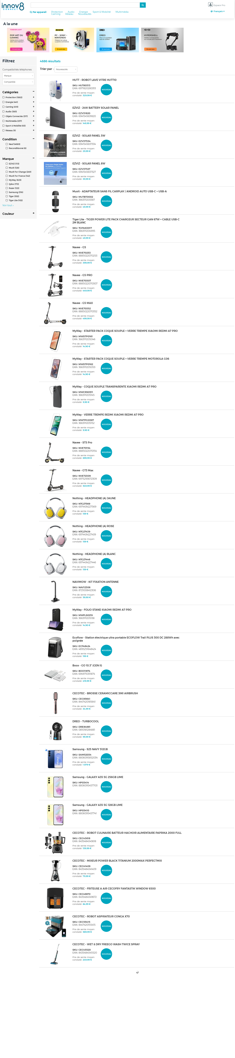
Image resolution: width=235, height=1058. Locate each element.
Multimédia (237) (12, 121)
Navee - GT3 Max (82, 470)
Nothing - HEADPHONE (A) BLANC (94, 554)
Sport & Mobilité (102, 11)
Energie (83, 11)
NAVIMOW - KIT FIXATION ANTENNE (95, 581)
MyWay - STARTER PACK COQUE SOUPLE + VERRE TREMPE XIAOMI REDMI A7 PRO (125, 330)
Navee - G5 (79, 247)
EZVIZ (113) (12, 163)
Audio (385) (9, 111)
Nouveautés (84, 14)
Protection (57, 11)
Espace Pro (216, 5)
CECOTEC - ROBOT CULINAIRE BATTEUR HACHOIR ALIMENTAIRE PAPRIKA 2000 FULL (126, 832)
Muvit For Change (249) (18, 172)
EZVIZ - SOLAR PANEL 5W (88, 135)
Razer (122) (12, 188)
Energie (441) (10, 102)
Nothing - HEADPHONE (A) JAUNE (94, 498)
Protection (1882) (12, 97)
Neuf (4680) (13, 144)
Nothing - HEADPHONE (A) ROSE (93, 526)
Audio (71, 11)
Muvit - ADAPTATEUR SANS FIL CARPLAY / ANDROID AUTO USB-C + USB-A (119, 191)
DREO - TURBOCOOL (85, 721)
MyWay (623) (13, 180)
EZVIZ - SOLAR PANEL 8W (88, 163)
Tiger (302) (12, 196)
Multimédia (122, 11)
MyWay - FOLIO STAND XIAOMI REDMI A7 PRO (102, 609)
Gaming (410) (10, 107)
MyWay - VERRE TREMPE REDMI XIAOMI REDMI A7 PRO (108, 414)
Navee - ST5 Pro (82, 442)
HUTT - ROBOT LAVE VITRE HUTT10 (94, 79)
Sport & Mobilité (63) (14, 126)
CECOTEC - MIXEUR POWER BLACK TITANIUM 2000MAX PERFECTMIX (117, 860)
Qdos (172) (12, 184)
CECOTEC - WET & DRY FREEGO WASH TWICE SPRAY (106, 944)
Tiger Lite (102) (14, 200)
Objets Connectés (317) (15, 116)
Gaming (55, 14)
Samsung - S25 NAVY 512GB (90, 749)
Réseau (69, 14)
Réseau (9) (9, 130)
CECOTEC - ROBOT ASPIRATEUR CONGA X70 (101, 916)
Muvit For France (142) (18, 176)
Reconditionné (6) (16, 148)
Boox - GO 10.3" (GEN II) (87, 665)
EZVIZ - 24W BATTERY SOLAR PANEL (95, 107)
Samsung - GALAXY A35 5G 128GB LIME (97, 805)
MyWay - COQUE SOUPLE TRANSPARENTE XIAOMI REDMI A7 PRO (114, 386)
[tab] (18, 97)
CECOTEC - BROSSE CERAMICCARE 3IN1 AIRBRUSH (105, 693)
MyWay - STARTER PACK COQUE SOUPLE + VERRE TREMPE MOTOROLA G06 (120, 358)
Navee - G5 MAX (82, 303)
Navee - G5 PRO (82, 275)
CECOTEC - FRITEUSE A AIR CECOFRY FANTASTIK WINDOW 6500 (114, 888)
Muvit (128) (12, 168)
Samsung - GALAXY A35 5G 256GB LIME (97, 777)
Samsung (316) (14, 192)
